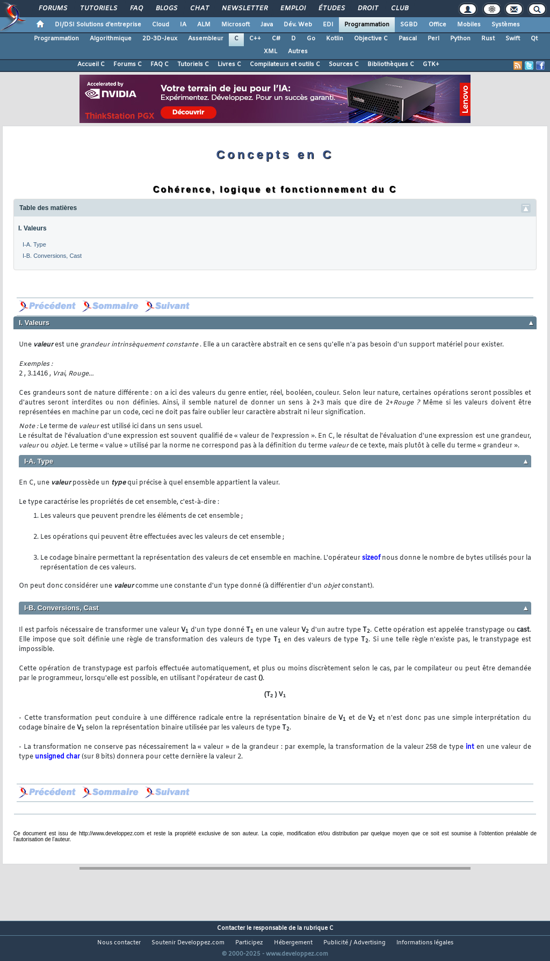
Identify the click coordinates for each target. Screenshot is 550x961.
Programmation (366, 24)
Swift (512, 38)
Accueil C (91, 64)
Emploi (292, 8)
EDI (328, 24)
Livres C (229, 64)
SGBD (409, 24)
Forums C (127, 64)
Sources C (344, 64)
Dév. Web (298, 24)
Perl (433, 38)
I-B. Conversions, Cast (52, 255)
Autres (298, 51)
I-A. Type (34, 244)
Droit (367, 8)
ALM (204, 24)
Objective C (371, 38)
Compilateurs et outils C (285, 64)
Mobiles (469, 24)
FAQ (135, 8)
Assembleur (205, 38)
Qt (534, 38)
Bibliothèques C (390, 64)
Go (311, 38)
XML (270, 51)
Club (399, 8)
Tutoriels (98, 8)
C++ (255, 38)
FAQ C (159, 64)
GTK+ (431, 64)
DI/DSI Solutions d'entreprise (98, 24)
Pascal (408, 38)
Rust (488, 38)
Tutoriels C (193, 64)
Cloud (160, 24)
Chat (199, 8)
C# (276, 38)
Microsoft (235, 24)
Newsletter (244, 8)
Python (460, 38)
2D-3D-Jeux (159, 38)
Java (266, 24)
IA (183, 24)
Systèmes (505, 24)
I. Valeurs (32, 228)
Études (331, 8)
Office (437, 24)
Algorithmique (111, 38)
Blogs (166, 8)
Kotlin (334, 38)
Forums (52, 8)
